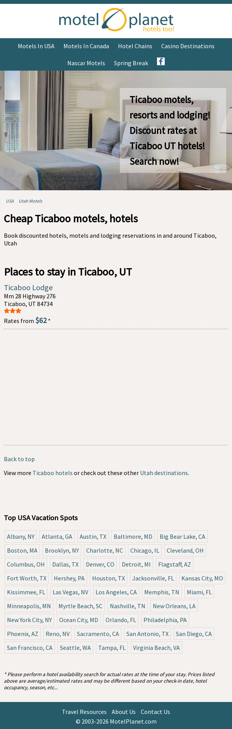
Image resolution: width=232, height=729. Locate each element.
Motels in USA (36, 46)
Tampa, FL (112, 647)
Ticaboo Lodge (28, 287)
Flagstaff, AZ (174, 564)
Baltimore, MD (133, 536)
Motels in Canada (86, 46)
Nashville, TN (127, 606)
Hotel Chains (135, 46)
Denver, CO (100, 564)
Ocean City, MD (78, 620)
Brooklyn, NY (62, 550)
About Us (124, 711)
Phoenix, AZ (22, 634)
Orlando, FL (121, 620)
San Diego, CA (194, 634)
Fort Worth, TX (26, 578)
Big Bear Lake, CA (182, 536)
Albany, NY (20, 536)
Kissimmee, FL (26, 592)
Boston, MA (22, 550)
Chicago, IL (144, 550)
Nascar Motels (86, 63)
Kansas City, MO (202, 578)
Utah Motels (30, 201)
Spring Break (131, 63)
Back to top (19, 459)
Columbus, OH (26, 564)
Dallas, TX (65, 564)
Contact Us (155, 711)
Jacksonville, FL (153, 578)
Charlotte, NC (104, 550)
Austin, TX (93, 536)
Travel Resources (84, 711)
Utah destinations (164, 473)
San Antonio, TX (147, 634)
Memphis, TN (161, 592)
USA (10, 201)
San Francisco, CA (30, 647)
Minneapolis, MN (29, 606)
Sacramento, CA (98, 634)
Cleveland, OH (185, 550)
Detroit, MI (136, 564)
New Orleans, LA (174, 606)
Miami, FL (199, 592)
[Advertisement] (116, 387)
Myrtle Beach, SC (80, 606)
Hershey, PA (69, 578)
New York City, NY (29, 620)
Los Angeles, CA (116, 592)
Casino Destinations (188, 46)
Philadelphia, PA (165, 620)
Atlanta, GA (57, 536)
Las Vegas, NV (70, 592)
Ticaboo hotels (52, 473)
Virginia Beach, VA (156, 647)
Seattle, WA (75, 647)
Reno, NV (58, 634)
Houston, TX (108, 578)
